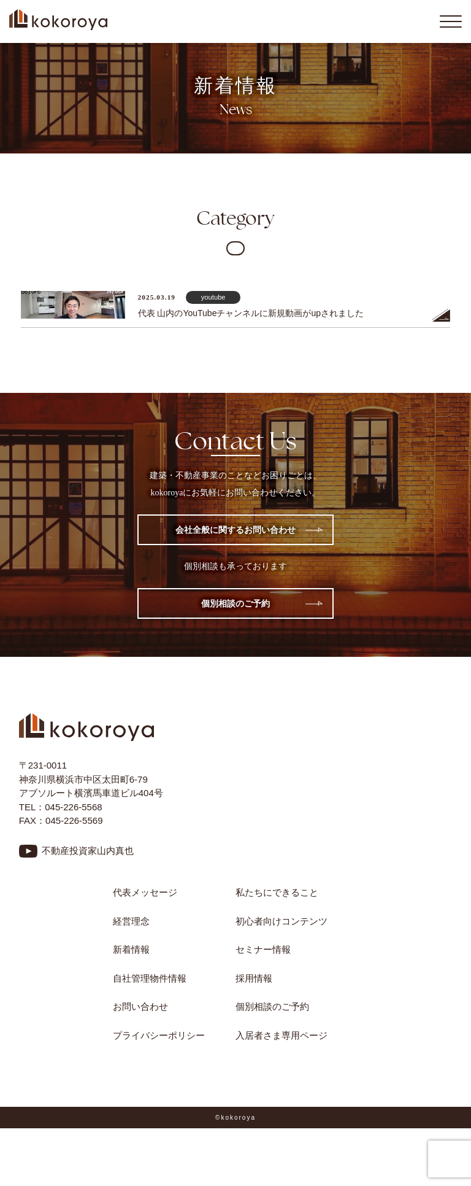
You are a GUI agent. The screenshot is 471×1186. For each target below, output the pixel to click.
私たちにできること (277, 892)
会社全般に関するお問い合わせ (235, 530)
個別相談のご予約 (235, 603)
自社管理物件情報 (149, 978)
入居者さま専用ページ (281, 1035)
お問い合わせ (140, 1006)
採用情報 (254, 978)
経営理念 (131, 921)
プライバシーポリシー (159, 1035)
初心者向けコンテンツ (286, 921)
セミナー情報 (263, 949)
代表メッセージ (145, 892)
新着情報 (131, 949)
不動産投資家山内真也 (88, 850)
